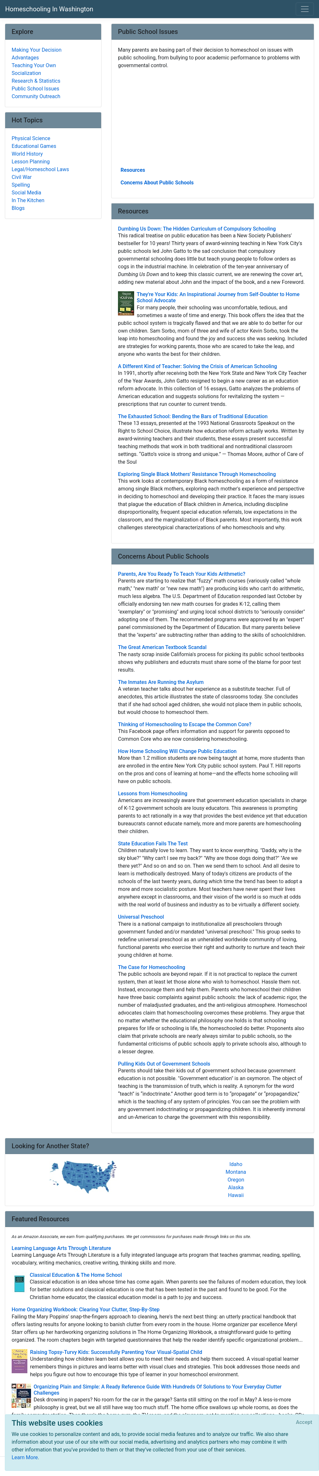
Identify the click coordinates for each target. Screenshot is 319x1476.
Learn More (25, 1457)
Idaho (235, 1164)
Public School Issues (35, 89)
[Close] (304, 1422)
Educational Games (34, 146)
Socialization (26, 73)
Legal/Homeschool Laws (40, 169)
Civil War (22, 177)
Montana (236, 1172)
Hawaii (236, 1195)
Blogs (18, 208)
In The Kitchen (28, 200)
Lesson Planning (31, 162)
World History (27, 154)
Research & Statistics (36, 81)
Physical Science (31, 138)
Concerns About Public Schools (157, 183)
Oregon (236, 1180)
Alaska (236, 1187)
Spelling (21, 185)
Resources (133, 170)
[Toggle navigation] (305, 9)
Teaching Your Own (34, 65)
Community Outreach (36, 96)
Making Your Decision (36, 50)
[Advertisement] (212, 117)
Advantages (25, 58)
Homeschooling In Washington (49, 9)
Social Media (26, 193)
